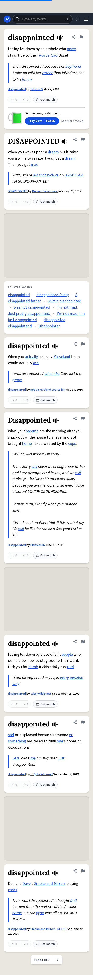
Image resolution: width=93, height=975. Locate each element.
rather (47, 73)
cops (72, 443)
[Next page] (57, 959)
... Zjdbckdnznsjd (41, 774)
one (60, 741)
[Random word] (67, 19)
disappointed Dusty (52, 295)
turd (70, 667)
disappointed (17, 89)
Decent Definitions (45, 191)
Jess (15, 758)
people (67, 654)
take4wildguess (40, 694)
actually (31, 357)
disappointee (54, 320)
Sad (54, 55)
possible (76, 677)
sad (11, 735)
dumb (33, 667)
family (27, 79)
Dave (26, 883)
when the (52, 373)
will (34, 466)
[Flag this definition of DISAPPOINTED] (82, 139)
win (36, 363)
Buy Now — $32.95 (42, 121)
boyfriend (73, 66)
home (27, 443)
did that (39, 175)
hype (40, 913)
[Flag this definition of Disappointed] (82, 418)
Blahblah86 (37, 545)
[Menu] (85, 19)
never (71, 49)
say (33, 758)
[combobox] (42, 19)
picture (53, 175)
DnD (73, 900)
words (44, 55)
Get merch (45, 99)
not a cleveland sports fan (47, 390)
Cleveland (62, 357)
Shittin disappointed (64, 301)
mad (34, 164)
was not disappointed (32, 307)
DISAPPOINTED (18, 191)
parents (32, 431)
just (61, 758)
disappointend (20, 326)
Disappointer (49, 326)
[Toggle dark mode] (77, 19)
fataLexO (36, 89)
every (64, 677)
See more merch (72, 121)
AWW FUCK (74, 175)
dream (53, 152)
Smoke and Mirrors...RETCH (48, 929)
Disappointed (17, 545)
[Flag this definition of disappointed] (81, 36)
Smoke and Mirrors (50, 883)
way (15, 684)
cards (12, 890)
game (17, 380)
